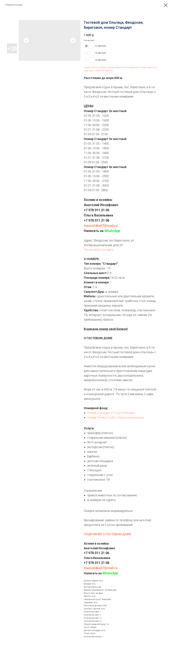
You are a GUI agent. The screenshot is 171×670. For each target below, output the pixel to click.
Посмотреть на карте (98, 249)
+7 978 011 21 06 (96, 210)
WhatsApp (112, 231)
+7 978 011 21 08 (96, 220)
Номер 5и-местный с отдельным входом (115, 417)
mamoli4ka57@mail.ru (101, 226)
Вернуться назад (14, 5)
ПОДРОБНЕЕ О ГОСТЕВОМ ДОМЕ (107, 534)
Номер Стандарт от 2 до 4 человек (111, 412)
